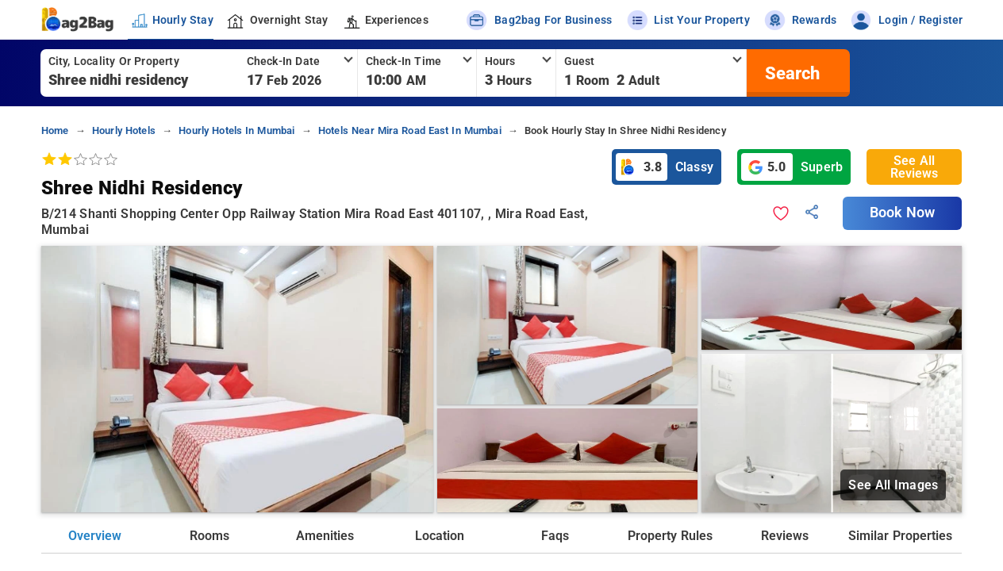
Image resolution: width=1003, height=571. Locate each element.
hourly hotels (124, 130)
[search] (790, 73)
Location (439, 535)
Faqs (555, 535)
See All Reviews (914, 167)
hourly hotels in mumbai (236, 130)
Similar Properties (899, 535)
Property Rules (670, 535)
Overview (94, 535)
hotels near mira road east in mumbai (410, 130)
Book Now (902, 212)
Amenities (325, 535)
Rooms (209, 535)
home (55, 130)
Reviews (785, 535)
